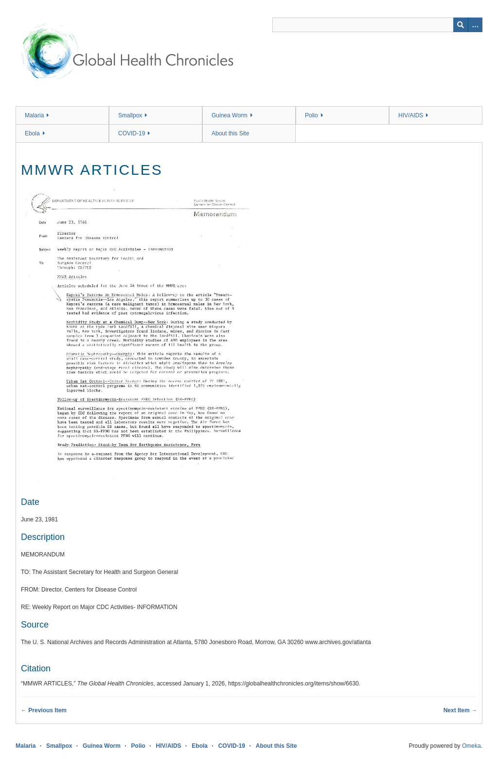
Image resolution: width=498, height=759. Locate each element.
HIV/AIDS (410, 115)
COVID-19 (131, 133)
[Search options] (475, 25)
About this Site (230, 133)
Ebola (32, 133)
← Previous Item (44, 710)
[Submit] (460, 25)
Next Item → (460, 710)
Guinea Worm (230, 115)
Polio (311, 115)
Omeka (471, 745)
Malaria (34, 115)
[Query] (377, 25)
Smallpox (130, 115)
